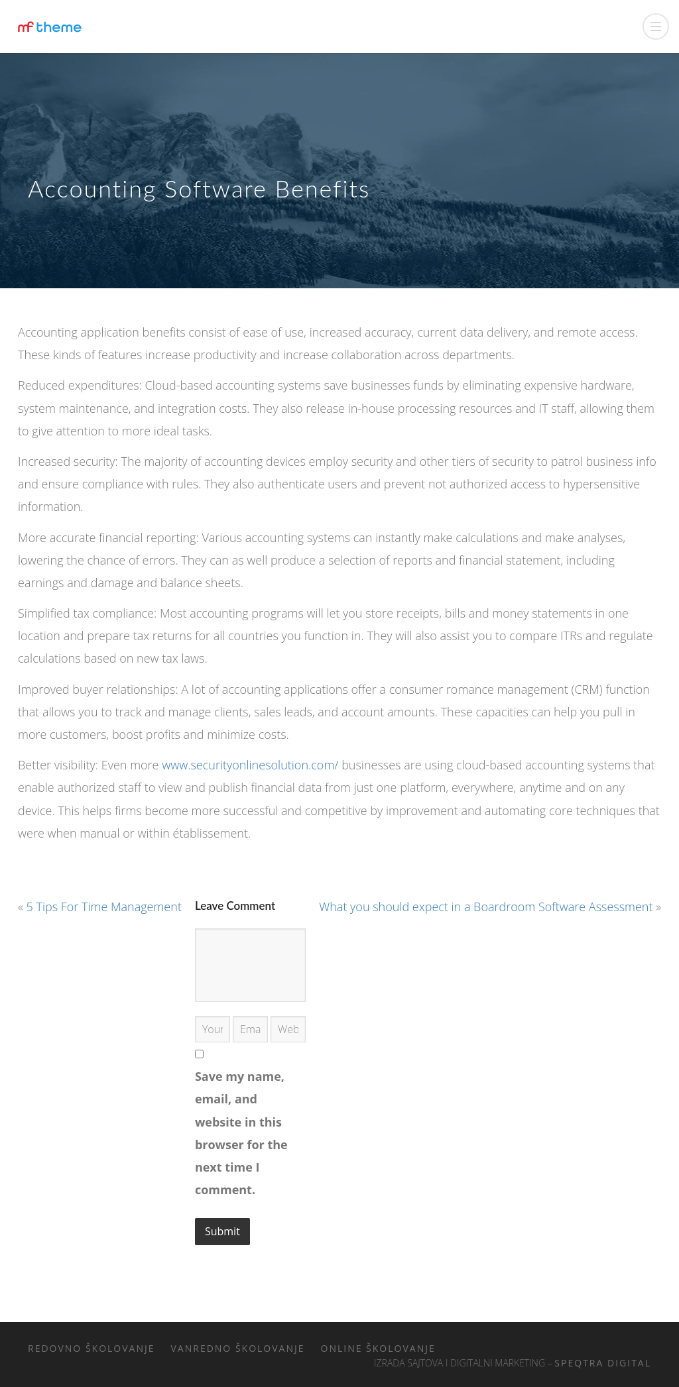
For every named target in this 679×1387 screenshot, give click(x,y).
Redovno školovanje (91, 1348)
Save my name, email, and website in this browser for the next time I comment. (241, 1132)
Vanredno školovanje (238, 1348)
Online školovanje (378, 1348)
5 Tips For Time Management (104, 907)
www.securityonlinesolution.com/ (250, 765)
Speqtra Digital (602, 1363)
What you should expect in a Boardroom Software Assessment (485, 907)
